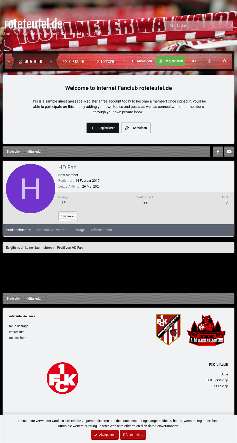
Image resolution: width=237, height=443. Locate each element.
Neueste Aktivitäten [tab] (51, 230)
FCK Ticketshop (217, 380)
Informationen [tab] (101, 230)
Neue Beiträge (18, 326)
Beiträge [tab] (78, 230)
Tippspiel (108, 61)
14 (64, 202)
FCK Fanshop (219, 386)
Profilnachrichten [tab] (18, 230)
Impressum (16, 332)
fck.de (224, 374)
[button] (52, 61)
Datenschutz (17, 338)
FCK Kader (76, 61)
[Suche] (205, 26)
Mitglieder (33, 61)
